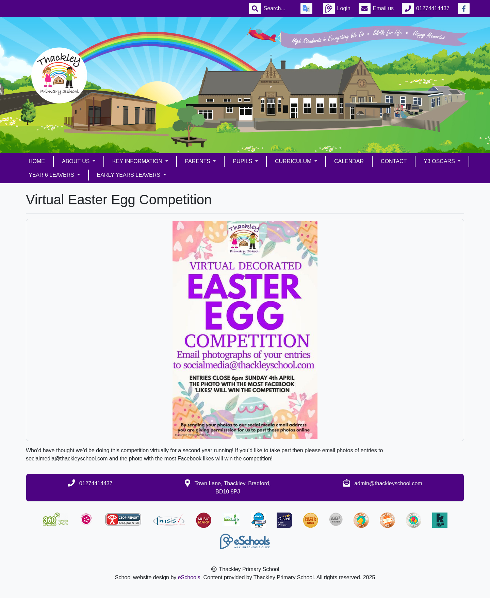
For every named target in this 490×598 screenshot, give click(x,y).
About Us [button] (76, 161)
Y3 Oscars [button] (440, 161)
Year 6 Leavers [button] (52, 175)
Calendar (349, 161)
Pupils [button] (243, 161)
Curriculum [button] (294, 161)
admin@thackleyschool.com (388, 483)
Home (37, 161)
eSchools (189, 577)
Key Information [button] (138, 161)
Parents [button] (198, 161)
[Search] (278, 8)
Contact (394, 161)
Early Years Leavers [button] (129, 175)
